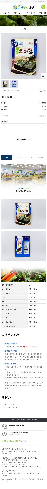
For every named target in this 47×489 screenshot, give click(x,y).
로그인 (7, 1)
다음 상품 (41, 116)
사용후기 (18, 157)
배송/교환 (40, 157)
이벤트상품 (18, 13)
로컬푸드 (6, 13)
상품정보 (6, 157)
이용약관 (12, 420)
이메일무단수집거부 (32, 420)
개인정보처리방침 (20, 420)
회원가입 (21, 1)
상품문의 (29, 157)
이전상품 (5, 116)
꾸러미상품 (31, 13)
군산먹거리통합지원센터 (37, 1)
